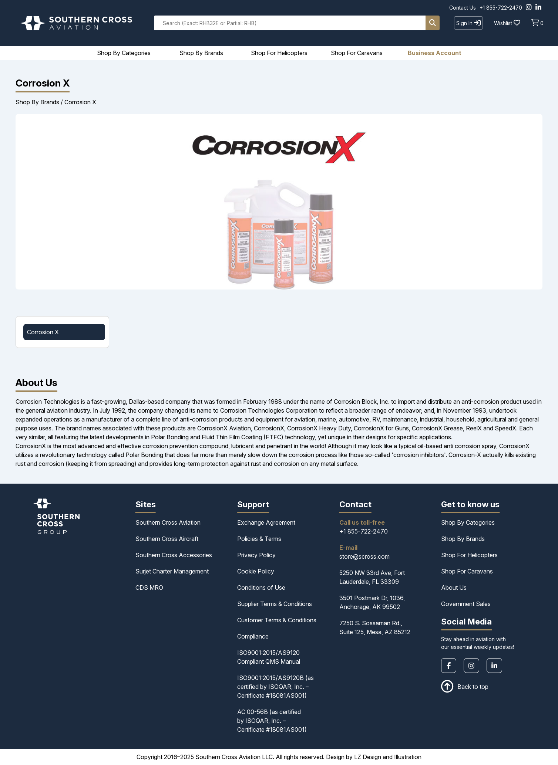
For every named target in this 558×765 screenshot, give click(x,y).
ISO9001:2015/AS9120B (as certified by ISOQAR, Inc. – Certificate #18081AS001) (275, 686)
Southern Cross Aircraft (166, 538)
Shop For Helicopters (469, 555)
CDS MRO (149, 587)
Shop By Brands (37, 102)
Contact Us (462, 7)
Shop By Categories (468, 522)
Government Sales (466, 603)
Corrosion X (80, 102)
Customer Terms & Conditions (276, 620)
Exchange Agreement (266, 522)
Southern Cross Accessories (173, 555)
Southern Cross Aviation (168, 522)
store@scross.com (364, 556)
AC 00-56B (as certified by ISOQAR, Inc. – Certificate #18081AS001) (272, 720)
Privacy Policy (256, 555)
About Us (454, 587)
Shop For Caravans (467, 571)
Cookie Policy (255, 571)
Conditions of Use (261, 587)
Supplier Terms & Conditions (274, 603)
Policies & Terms (259, 538)
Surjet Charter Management (172, 571)
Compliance (253, 636)
